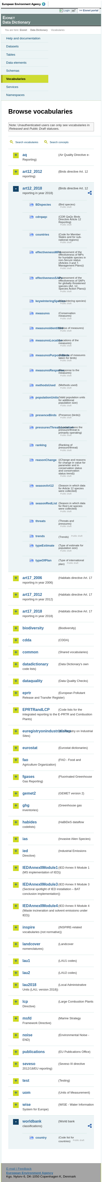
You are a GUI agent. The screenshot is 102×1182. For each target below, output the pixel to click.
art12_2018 (32, 188)
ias (25, 839)
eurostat (29, 748)
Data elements (16, 62)
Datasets (12, 46)
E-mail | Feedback (18, 1168)
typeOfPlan (43, 560)
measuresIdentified (46, 328)
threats (40, 521)
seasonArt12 (44, 485)
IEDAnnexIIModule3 (40, 884)
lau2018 (29, 985)
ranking (40, 445)
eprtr (26, 693)
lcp (25, 1002)
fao (25, 760)
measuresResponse (46, 370)
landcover (31, 944)
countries (42, 234)
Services (12, 87)
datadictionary (35, 664)
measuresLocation (46, 340)
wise (26, 1105)
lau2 (26, 973)
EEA (25, 4)
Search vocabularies (26, 142)
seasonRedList (46, 503)
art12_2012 (32, 172)
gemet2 (29, 793)
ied (25, 851)
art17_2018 (32, 611)
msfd (26, 1018)
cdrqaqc (41, 217)
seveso (28, 1064)
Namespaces (15, 95)
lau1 (26, 961)
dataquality (32, 681)
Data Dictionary (39, 30)
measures (42, 313)
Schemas (12, 70)
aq (24, 155)
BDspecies (43, 204)
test (25, 1080)
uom (26, 1093)
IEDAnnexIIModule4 (40, 906)
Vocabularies (16, 79)
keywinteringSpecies (46, 301)
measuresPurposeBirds (46, 355)
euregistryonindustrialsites (40, 731)
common (30, 652)
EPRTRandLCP (36, 710)
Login (67, 10)
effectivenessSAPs (46, 278)
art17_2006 (32, 578)
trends (40, 536)
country (41, 1137)
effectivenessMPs (46, 252)
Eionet (23, 30)
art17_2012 (32, 595)
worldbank (31, 1121)
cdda (26, 640)
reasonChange (46, 460)
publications (33, 1052)
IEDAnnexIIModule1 (40, 868)
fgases (28, 777)
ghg (25, 805)
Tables (10, 54)
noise (27, 1035)
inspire (28, 927)
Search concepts (59, 142)
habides (29, 822)
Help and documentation (23, 38)
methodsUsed (45, 385)
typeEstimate (44, 545)
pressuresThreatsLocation (46, 427)
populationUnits (46, 397)
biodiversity (33, 628)
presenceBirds (46, 415)
